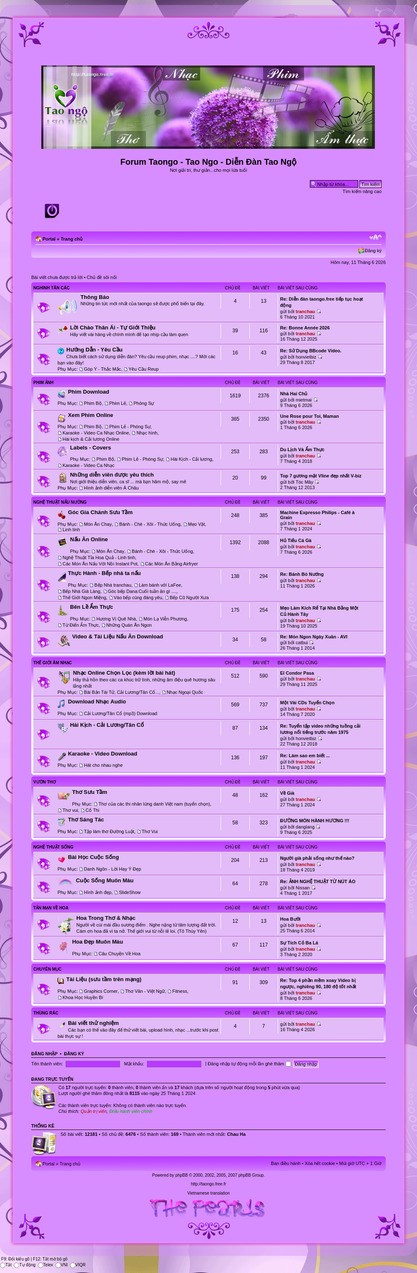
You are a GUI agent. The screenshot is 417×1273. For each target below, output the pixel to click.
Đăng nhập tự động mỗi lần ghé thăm (249, 1063)
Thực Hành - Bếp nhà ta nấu (104, 573)
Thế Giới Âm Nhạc (52, 662)
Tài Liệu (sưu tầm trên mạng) (103, 979)
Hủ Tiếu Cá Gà (295, 540)
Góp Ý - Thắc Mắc (102, 369)
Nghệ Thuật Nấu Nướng (60, 502)
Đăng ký (373, 250)
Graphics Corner (101, 991)
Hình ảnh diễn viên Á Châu (111, 487)
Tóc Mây (304, 482)
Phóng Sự (143, 403)
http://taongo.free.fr (208, 1184)
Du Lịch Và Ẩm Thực (302, 449)
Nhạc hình (146, 432)
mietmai (304, 399)
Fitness (179, 991)
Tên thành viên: (47, 1063)
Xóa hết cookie (320, 1163)
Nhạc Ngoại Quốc (185, 692)
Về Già (287, 793)
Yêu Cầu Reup (143, 369)
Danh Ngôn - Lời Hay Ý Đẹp (112, 868)
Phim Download (88, 392)
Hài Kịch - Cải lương (191, 459)
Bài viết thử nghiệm (93, 1023)
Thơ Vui (150, 831)
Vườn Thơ (44, 782)
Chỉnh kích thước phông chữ (375, 237)
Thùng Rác (45, 1013)
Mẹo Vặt (196, 524)
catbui (302, 642)
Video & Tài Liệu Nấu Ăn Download (117, 636)
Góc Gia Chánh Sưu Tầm (100, 512)
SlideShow (130, 892)
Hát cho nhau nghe (103, 765)
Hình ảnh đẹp (97, 892)
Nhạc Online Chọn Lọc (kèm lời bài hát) (124, 673)
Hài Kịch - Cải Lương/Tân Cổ (107, 725)
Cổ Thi (92, 810)
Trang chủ (71, 238)
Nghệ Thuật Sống (53, 847)
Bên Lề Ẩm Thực (91, 607)
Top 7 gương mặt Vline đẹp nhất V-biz (321, 475)
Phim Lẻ (117, 403)
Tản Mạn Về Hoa (50, 908)
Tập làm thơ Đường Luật (109, 831)
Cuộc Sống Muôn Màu (104, 880)
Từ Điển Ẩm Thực (81, 625)
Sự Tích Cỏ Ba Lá (299, 942)
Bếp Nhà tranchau (112, 585)
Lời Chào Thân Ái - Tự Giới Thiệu (113, 327)
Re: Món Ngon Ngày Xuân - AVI (313, 636)
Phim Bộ (92, 403)
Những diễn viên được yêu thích (112, 475)
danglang (305, 826)
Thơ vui (70, 810)
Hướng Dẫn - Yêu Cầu (94, 349)
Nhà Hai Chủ (294, 393)
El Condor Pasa (297, 672)
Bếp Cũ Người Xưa (189, 597)
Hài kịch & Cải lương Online (91, 439)
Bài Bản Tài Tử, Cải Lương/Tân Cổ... (121, 692)
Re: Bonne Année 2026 (305, 327)
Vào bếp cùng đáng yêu (138, 597)
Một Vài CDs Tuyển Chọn (307, 702)
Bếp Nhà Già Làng (81, 591)
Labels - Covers (90, 447)
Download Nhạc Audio (97, 701)
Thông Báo (94, 297)
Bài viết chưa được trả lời (57, 277)
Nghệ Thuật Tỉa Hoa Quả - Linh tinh (99, 557)
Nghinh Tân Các (51, 288)
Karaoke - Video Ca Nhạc (88, 465)
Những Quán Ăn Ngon (129, 625)
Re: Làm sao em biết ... (305, 755)
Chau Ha (236, 1134)
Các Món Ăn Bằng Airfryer (171, 563)
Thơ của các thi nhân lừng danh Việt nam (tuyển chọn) (154, 803)
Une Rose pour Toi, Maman (309, 416)
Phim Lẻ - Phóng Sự (130, 426)
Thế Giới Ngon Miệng (84, 597)
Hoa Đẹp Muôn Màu (97, 942)
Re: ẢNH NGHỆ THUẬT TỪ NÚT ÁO (318, 881)
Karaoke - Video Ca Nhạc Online (96, 432)
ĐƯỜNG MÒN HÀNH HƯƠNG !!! (314, 820)
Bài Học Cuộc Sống (93, 857)
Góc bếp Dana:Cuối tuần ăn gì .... (142, 591)
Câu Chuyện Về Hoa (119, 953)
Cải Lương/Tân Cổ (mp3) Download (120, 713)
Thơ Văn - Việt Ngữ (145, 991)
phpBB (181, 1175)
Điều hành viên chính (130, 1111)
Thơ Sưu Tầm (89, 792)
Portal (49, 238)
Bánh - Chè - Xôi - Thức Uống (149, 524)
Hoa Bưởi (290, 918)
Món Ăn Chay (98, 524)
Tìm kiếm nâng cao (362, 191)
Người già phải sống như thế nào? (317, 858)
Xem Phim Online (90, 415)
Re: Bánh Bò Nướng (302, 574)
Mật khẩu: (134, 1063)
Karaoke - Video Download (102, 754)
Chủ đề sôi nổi (102, 277)
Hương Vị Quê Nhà (116, 618)
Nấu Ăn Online (89, 539)
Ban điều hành (286, 1163)
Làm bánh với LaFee (160, 585)
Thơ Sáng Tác (86, 819)
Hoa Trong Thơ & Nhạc (106, 918)
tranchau (305, 311)
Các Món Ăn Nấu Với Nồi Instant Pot (100, 563)
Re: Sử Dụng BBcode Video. (311, 350)
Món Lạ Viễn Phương (165, 618)
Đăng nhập (44, 1053)
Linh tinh (71, 529)
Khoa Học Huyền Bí (83, 997)
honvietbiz (306, 356)
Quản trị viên (93, 1111)
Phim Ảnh (43, 382)
